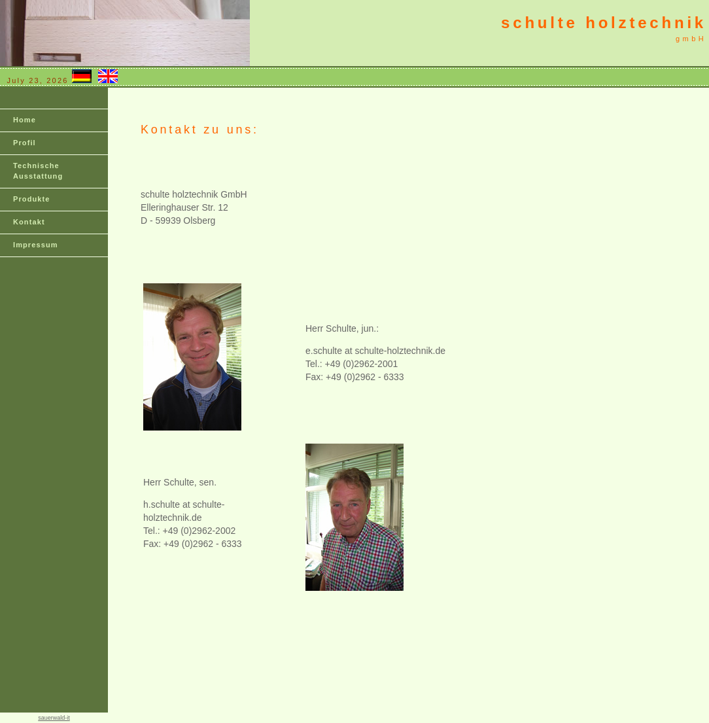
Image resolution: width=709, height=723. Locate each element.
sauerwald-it (54, 717)
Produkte (31, 199)
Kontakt (29, 222)
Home (24, 120)
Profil (24, 143)
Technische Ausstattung (38, 171)
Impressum (35, 245)
